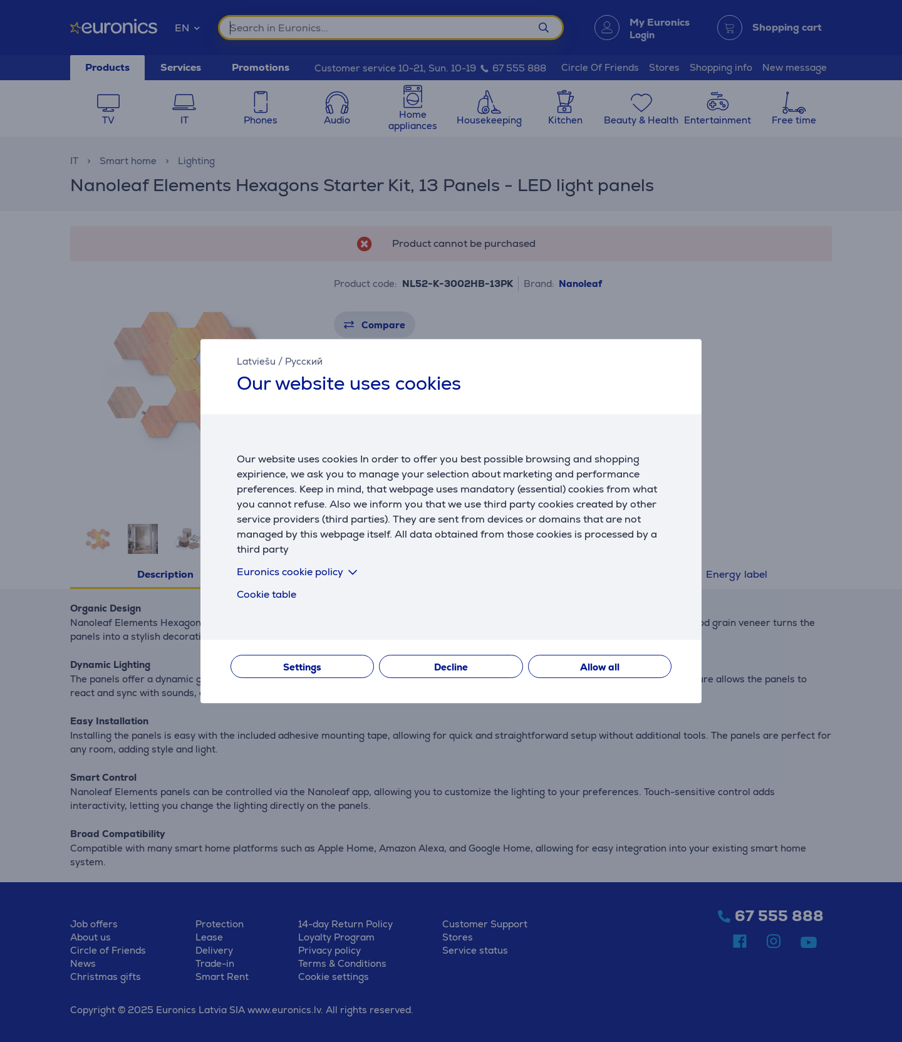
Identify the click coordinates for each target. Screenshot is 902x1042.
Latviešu (256, 361)
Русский (304, 361)
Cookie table (266, 594)
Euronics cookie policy (299, 571)
